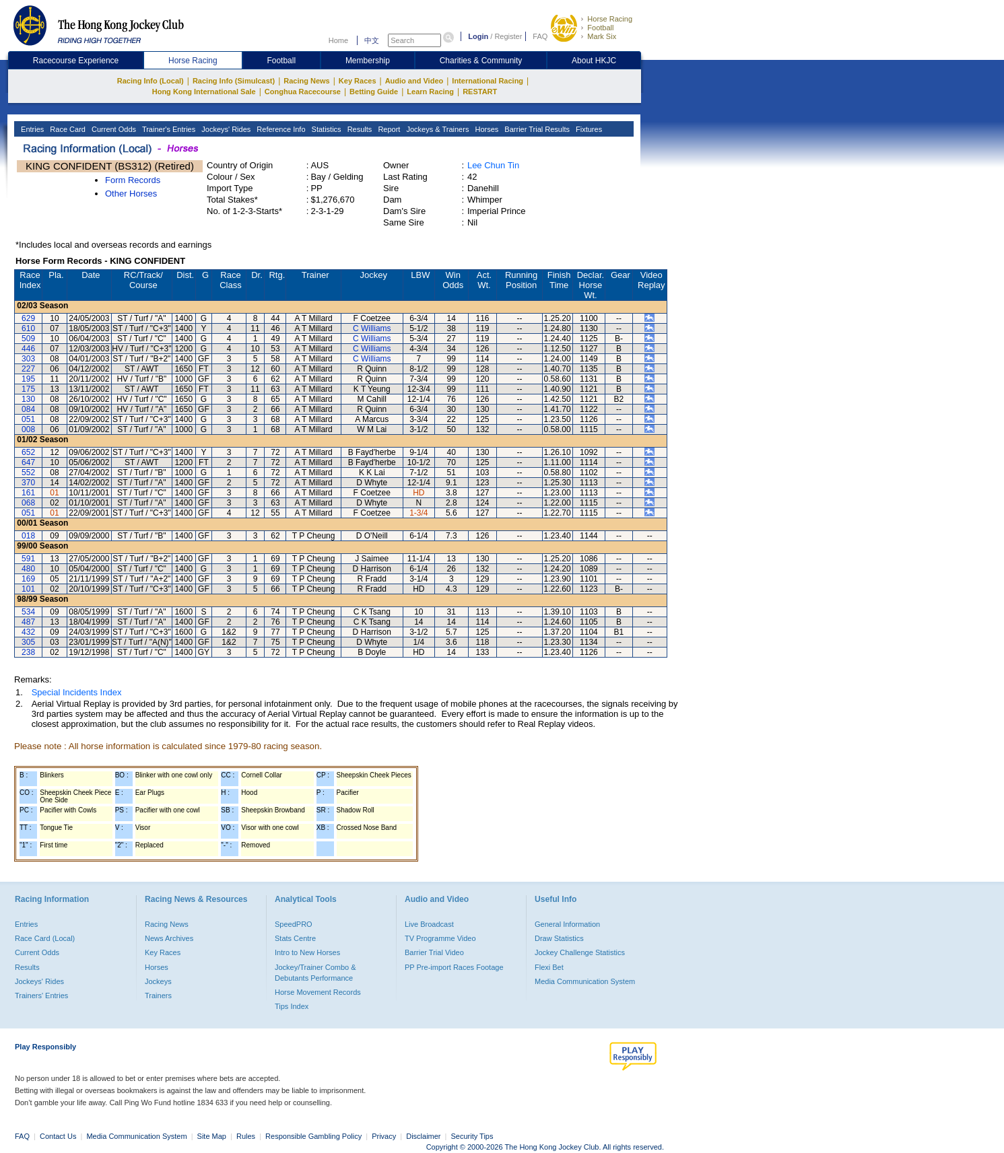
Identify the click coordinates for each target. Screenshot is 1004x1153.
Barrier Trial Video (434, 952)
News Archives (169, 938)
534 (28, 612)
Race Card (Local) (45, 938)
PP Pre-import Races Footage (454, 967)
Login (478, 36)
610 (28, 328)
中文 (371, 40)
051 (28, 419)
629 (28, 318)
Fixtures (588, 129)
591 (28, 558)
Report (388, 129)
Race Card (67, 129)
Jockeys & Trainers (436, 129)
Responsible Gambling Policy (313, 1136)
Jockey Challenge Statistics (580, 952)
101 (28, 589)
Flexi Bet (549, 967)
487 (28, 622)
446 (28, 348)
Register (508, 36)
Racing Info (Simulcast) (234, 81)
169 (28, 579)
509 (28, 338)
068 (28, 503)
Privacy (384, 1136)
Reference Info (280, 129)
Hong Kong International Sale (204, 92)
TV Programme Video (440, 938)
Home (338, 40)
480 (28, 568)
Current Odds (113, 129)
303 (28, 358)
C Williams (372, 328)
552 (28, 472)
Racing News (306, 81)
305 (28, 642)
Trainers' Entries (41, 995)
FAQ (540, 36)
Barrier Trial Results (536, 129)
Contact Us (58, 1136)
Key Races (357, 81)
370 (28, 482)
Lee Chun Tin (493, 165)
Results (358, 129)
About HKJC (594, 60)
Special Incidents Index (77, 692)
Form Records (132, 180)
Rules (246, 1136)
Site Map (211, 1136)
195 (28, 379)
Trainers (158, 995)
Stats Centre (295, 938)
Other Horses (131, 193)
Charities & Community (481, 60)
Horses (485, 129)
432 (28, 632)
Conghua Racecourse (303, 92)
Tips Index (291, 1006)
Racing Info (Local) (150, 81)
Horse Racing (609, 19)
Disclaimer (423, 1136)
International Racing (487, 81)
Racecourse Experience (76, 60)
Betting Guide (373, 92)
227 (28, 369)
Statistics (325, 129)
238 (28, 652)
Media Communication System (585, 981)
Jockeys (158, 981)
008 (28, 429)
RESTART (480, 92)
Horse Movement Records (318, 992)
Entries (31, 129)
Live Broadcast (429, 924)
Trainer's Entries (167, 129)
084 (28, 409)
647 (28, 462)
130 (28, 399)
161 (28, 492)
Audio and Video (414, 81)
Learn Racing (430, 92)
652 (28, 452)
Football (600, 28)
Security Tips (472, 1136)
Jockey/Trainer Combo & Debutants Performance (315, 972)
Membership (367, 60)
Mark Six (601, 36)
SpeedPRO (293, 924)
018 (28, 535)
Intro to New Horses (307, 952)
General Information (567, 924)
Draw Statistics (559, 938)
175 (28, 389)
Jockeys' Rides (224, 129)
